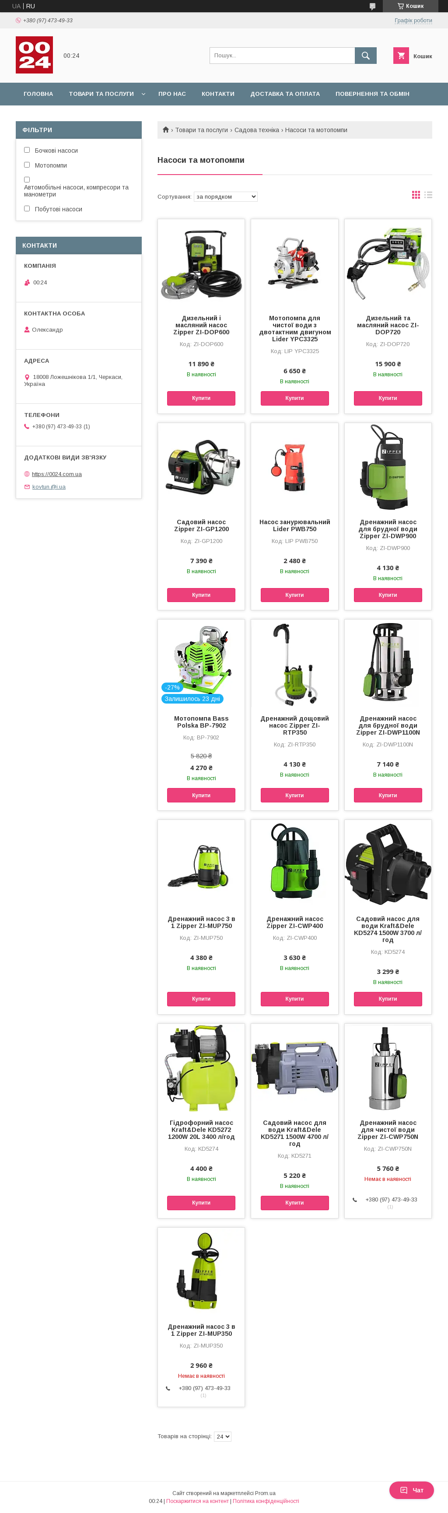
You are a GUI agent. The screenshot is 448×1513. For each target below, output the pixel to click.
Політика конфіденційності (266, 1501)
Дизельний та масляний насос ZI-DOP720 (388, 325)
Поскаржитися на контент (197, 1501)
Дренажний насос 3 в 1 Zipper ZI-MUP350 (201, 1330)
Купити (201, 398)
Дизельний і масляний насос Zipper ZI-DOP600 (201, 325)
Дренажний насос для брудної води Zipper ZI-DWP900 (387, 528)
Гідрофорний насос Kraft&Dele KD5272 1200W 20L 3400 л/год (201, 1129)
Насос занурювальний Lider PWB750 (294, 525)
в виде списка (428, 197)
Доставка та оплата (285, 94)
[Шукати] (366, 55)
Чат (412, 1490)
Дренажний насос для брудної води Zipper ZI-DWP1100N (388, 725)
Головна (38, 94)
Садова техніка (256, 129)
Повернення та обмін (373, 94)
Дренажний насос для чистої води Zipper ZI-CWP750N (387, 1129)
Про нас (172, 94)
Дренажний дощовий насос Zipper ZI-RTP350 (294, 725)
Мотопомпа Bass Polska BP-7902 (201, 722)
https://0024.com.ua (57, 474)
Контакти (218, 94)
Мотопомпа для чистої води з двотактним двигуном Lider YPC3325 (294, 329)
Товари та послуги (101, 94)
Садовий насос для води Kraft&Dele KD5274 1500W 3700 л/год (388, 929)
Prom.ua (265, 1493)
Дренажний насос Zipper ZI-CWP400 (294, 922)
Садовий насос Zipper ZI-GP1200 (201, 525)
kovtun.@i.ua (49, 486)
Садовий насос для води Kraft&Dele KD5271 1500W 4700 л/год (295, 1133)
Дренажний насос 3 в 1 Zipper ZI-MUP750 (201, 922)
